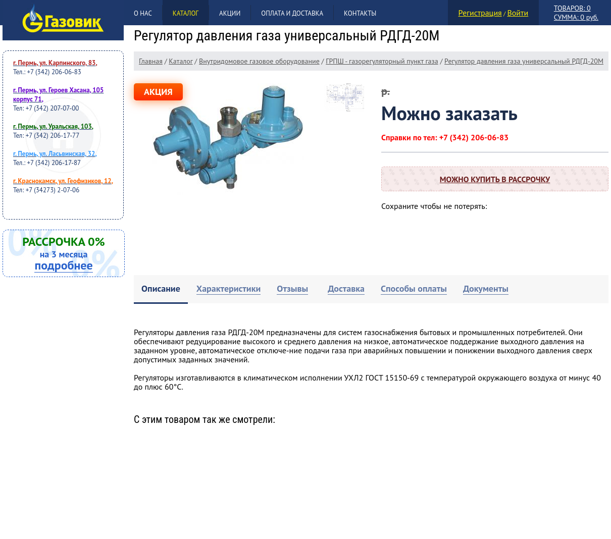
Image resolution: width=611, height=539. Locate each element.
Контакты (360, 13)
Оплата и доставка (292, 13)
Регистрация (480, 13)
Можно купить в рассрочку (495, 179)
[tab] (161, 289)
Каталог (185, 13)
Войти (517, 13)
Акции (229, 13)
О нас (143, 13)
